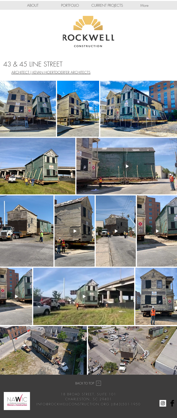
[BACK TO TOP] (88, 383)
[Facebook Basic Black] (172, 403)
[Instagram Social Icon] (162, 403)
